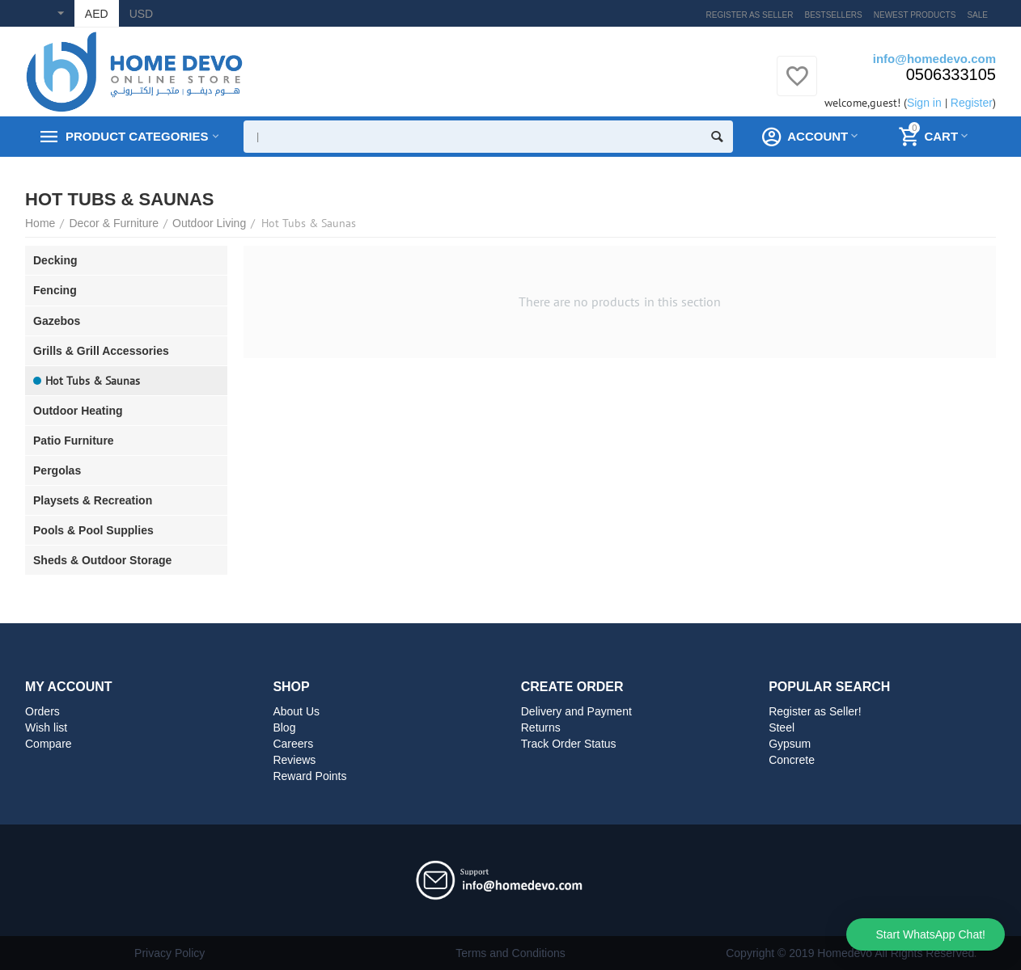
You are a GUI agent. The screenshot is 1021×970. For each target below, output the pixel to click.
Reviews (294, 759)
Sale (977, 15)
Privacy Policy (169, 953)
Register (972, 102)
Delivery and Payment (576, 711)
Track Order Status (568, 743)
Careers (293, 743)
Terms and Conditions (510, 953)
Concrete (792, 759)
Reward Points (309, 776)
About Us (296, 711)
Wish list (46, 727)
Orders (42, 711)
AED (96, 13)
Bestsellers (833, 15)
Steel (781, 727)
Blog (284, 727)
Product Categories (137, 136)
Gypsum (790, 743)
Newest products (915, 15)
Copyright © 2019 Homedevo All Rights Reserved (850, 953)
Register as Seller (750, 15)
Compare (48, 743)
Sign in (924, 102)
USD (141, 13)
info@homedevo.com (934, 58)
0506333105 (951, 74)
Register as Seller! (815, 711)
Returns (541, 727)
